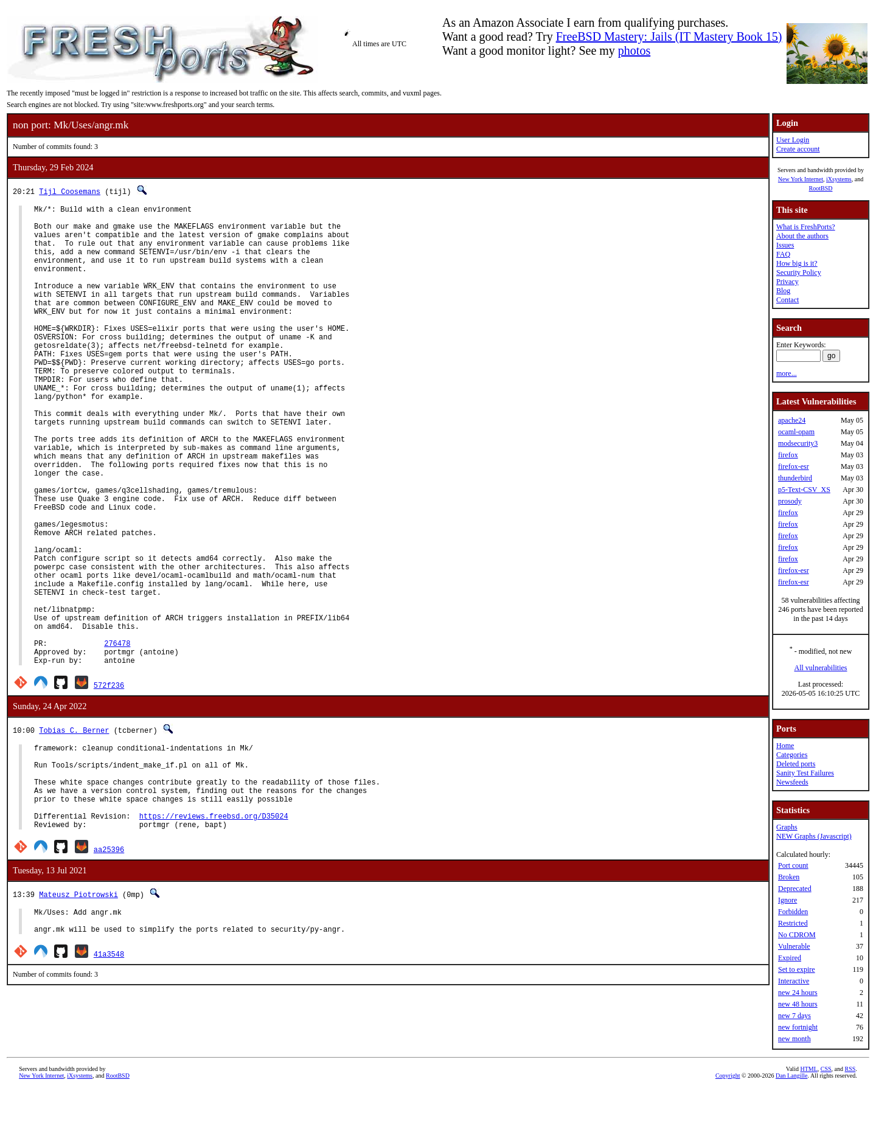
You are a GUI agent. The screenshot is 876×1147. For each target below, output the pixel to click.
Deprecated (795, 888)
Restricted (793, 923)
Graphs (787, 827)
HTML (808, 1126)
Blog (783, 290)
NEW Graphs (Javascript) (814, 836)
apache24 (791, 420)
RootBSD (821, 188)
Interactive (793, 981)
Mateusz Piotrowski (78, 1011)
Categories (791, 754)
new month (794, 1038)
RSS (850, 1126)
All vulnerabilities (820, 668)
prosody (790, 501)
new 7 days (794, 1015)
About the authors (802, 236)
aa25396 (109, 966)
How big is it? (797, 263)
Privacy (787, 281)
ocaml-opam (796, 432)
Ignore (787, 900)
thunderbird (795, 478)
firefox (788, 455)
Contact (787, 300)
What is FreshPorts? (805, 227)
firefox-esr (793, 466)
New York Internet (800, 179)
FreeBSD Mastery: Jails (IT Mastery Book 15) (669, 36)
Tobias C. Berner (74, 828)
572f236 (109, 783)
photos (634, 50)
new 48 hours (798, 1004)
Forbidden (793, 911)
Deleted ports (795, 764)
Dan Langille (791, 1133)
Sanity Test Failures (805, 773)
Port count (793, 865)
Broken (788, 877)
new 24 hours (798, 992)
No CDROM (797, 934)
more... (786, 373)
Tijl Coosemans (69, 191)
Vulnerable (794, 946)
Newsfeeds (792, 782)
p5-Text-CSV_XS (804, 489)
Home (785, 745)
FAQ (783, 254)
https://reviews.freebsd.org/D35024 (213, 931)
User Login (792, 140)
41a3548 (109, 1076)
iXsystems (839, 179)
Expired (789, 958)
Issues (785, 245)
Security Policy (798, 272)
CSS (826, 1126)
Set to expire (796, 969)
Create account (798, 149)
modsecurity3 (798, 443)
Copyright (727, 1133)
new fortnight (798, 1027)
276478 (117, 738)
